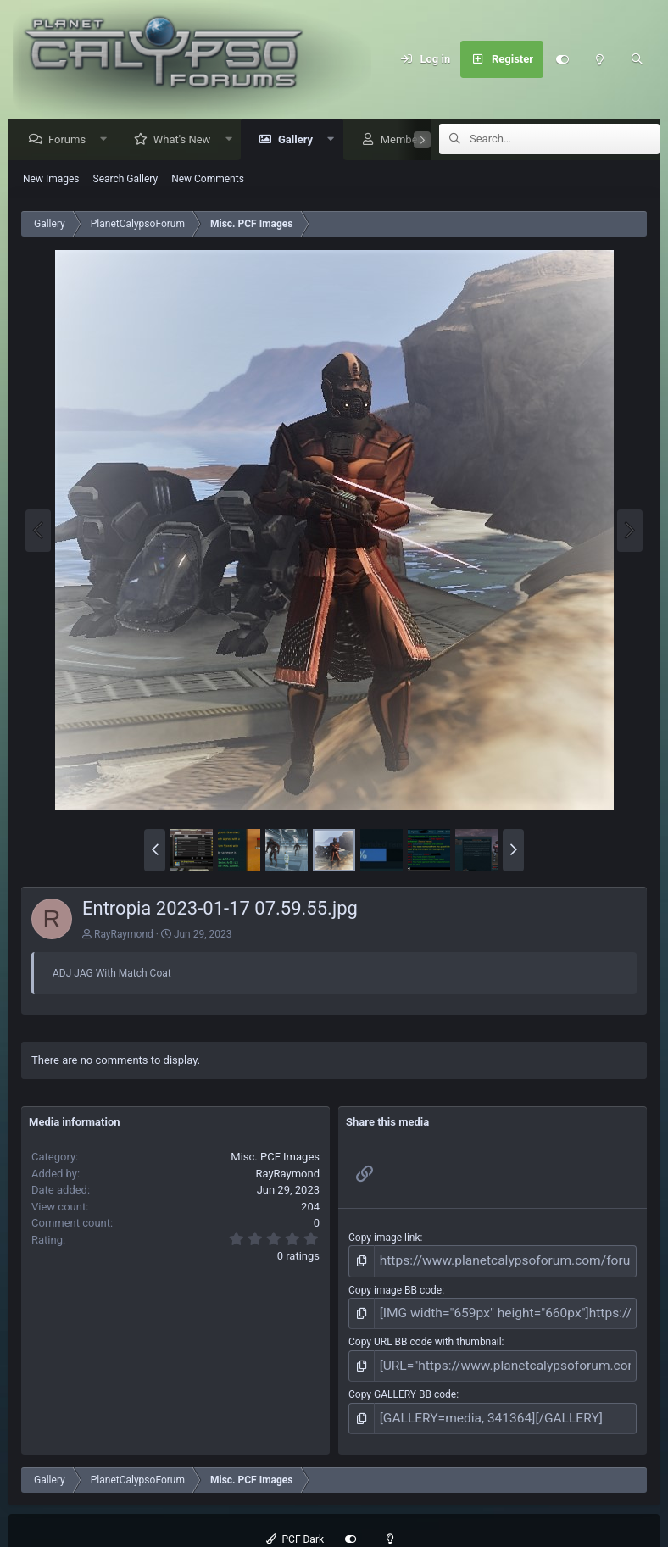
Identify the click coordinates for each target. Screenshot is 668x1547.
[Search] (636, 59)
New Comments (207, 180)
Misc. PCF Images (275, 1157)
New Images (51, 180)
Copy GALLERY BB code (402, 1382)
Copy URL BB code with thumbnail (425, 1334)
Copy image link (384, 1238)
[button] (108, 140)
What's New (186, 140)
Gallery (299, 140)
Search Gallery (126, 180)
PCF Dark (295, 1522)
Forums (71, 140)
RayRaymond (123, 935)
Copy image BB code (395, 1286)
